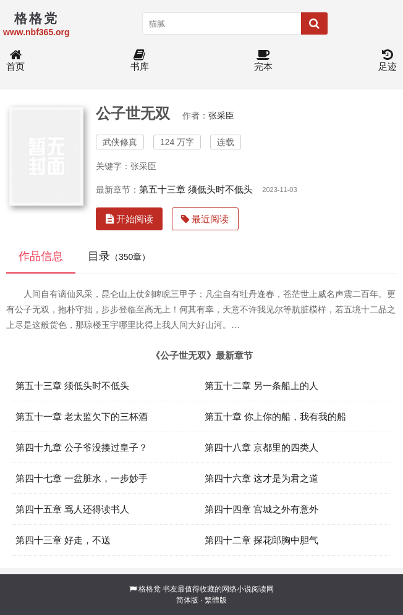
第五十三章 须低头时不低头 (196, 189)
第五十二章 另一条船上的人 (261, 385)
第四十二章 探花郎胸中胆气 (261, 540)
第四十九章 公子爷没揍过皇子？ (81, 447)
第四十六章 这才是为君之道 (261, 478)
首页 (15, 61)
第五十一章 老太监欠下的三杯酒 (81, 416)
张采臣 (221, 115)
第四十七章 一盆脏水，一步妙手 (81, 478)
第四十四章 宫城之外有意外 (261, 509)
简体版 (187, 600)
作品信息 (41, 256)
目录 (119, 256)
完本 (263, 61)
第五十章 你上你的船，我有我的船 (275, 416)
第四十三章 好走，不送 (63, 540)
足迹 (387, 61)
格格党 (149, 589)
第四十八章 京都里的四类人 (261, 447)
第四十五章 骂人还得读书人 (72, 509)
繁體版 (216, 600)
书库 (139, 61)
